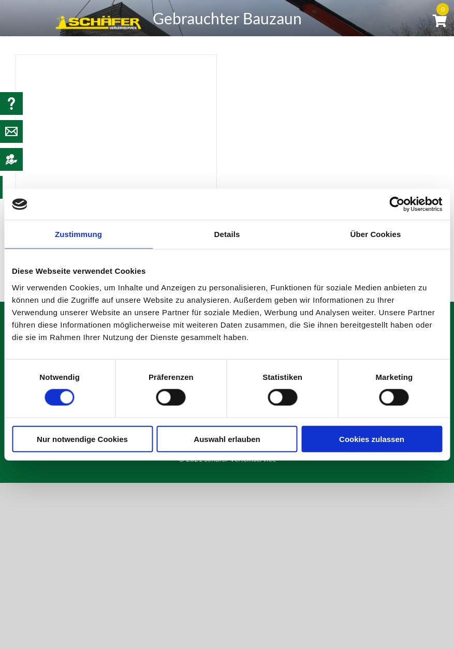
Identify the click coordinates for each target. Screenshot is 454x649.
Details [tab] (227, 234)
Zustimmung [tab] (78, 234)
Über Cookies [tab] (375, 234)
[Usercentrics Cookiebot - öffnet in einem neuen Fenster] (397, 204)
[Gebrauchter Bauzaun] (116, 121)
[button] (405, 63)
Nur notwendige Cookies (82, 438)
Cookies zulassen (371, 438)
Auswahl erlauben (227, 438)
